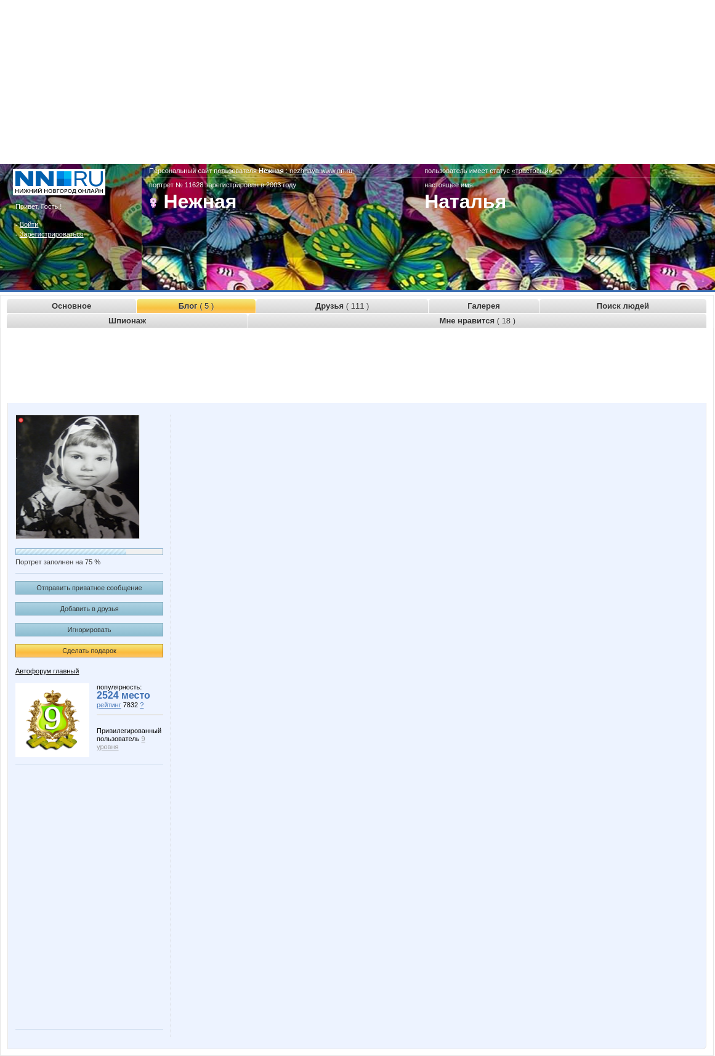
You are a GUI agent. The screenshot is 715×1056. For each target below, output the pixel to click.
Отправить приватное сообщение (89, 587)
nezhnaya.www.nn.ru (320, 170)
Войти (29, 224)
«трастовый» (532, 170)
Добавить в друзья (89, 608)
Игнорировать (89, 629)
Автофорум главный (47, 671)
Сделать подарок (89, 650)
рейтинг (109, 705)
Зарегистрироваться (52, 234)
